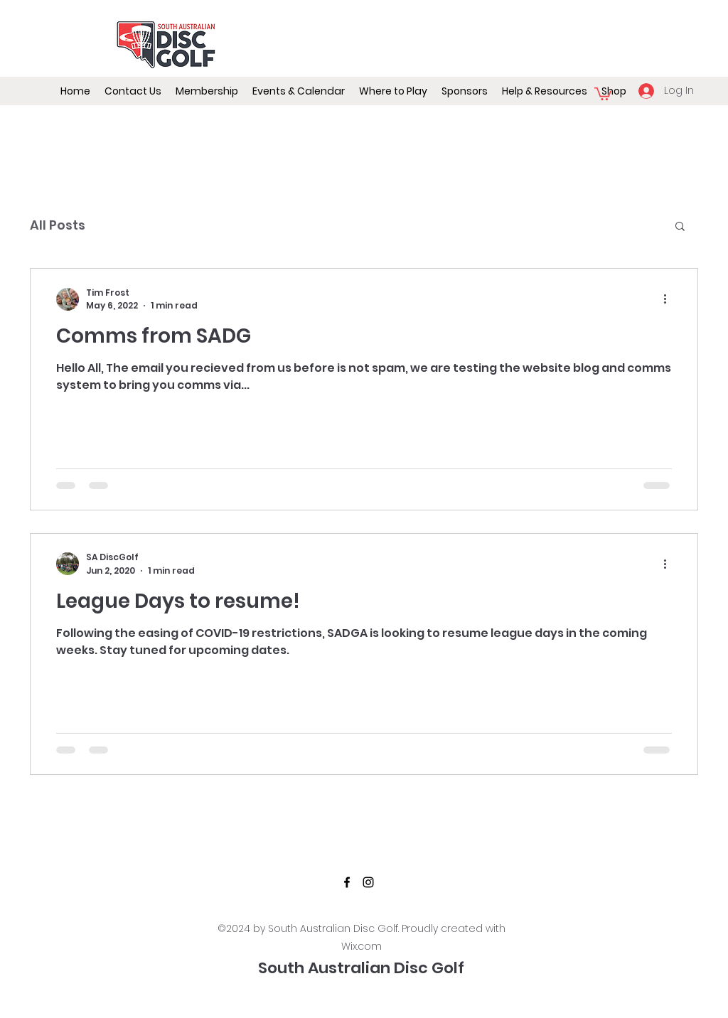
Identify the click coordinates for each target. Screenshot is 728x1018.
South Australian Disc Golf (361, 968)
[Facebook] (347, 882)
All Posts (57, 225)
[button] (298, 91)
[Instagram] (368, 882)
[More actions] (669, 299)
